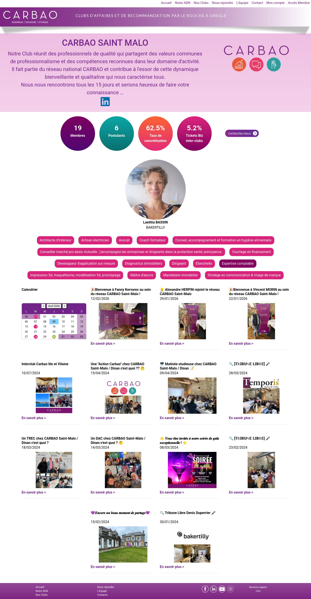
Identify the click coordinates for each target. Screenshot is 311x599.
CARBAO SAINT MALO (105, 43)
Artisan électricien (95, 240)
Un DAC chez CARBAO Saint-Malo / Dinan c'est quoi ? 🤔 (118, 440)
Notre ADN (182, 3)
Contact (257, 3)
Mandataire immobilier (180, 275)
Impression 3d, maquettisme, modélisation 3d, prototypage (75, 275)
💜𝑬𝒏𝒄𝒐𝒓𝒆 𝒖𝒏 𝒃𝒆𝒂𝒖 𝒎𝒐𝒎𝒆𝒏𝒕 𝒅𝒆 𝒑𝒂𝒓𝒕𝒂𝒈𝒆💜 (120, 513)
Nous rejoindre (222, 3)
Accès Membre (299, 3)
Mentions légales (258, 587)
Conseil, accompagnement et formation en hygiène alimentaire (223, 240)
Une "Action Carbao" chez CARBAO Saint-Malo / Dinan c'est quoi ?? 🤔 (118, 366)
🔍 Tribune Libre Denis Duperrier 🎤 (188, 513)
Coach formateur (152, 240)
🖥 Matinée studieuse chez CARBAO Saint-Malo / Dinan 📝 (188, 366)
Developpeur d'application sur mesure (86, 263)
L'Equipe (102, 591)
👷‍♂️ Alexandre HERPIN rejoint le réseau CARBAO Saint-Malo (190, 292)
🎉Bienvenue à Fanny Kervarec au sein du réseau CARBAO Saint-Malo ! (121, 292)
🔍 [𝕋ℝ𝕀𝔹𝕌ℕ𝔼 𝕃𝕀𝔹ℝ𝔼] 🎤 (249, 364)
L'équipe (242, 3)
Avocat (124, 240)
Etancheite (204, 263)
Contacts (102, 594)
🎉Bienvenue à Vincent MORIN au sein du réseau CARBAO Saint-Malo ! (259, 292)
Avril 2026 (54, 306)
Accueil (166, 3)
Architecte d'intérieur (55, 240)
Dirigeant (179, 263)
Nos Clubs (201, 3)
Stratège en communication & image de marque (244, 275)
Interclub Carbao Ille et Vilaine (45, 364)
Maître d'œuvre (141, 275)
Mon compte (275, 3)
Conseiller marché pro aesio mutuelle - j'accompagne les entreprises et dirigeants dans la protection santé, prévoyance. (131, 252)
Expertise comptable (238, 263)
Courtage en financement (251, 252)
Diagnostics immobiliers (143, 263)
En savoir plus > (103, 343)
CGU (258, 591)
